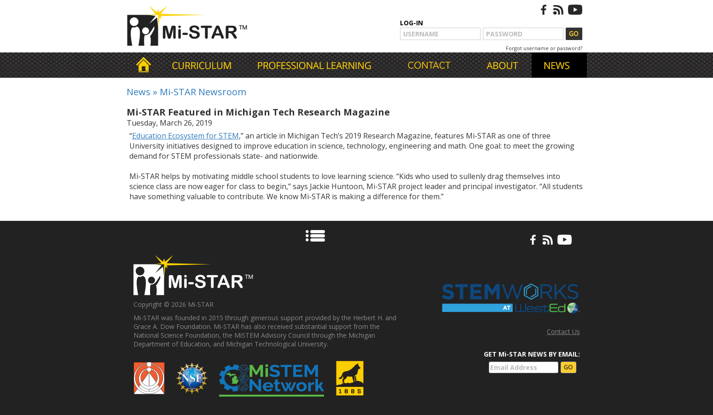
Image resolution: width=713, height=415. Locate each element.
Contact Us (563, 331)
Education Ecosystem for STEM (185, 136)
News (139, 92)
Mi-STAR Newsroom (203, 92)
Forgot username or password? (544, 48)
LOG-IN (411, 22)
